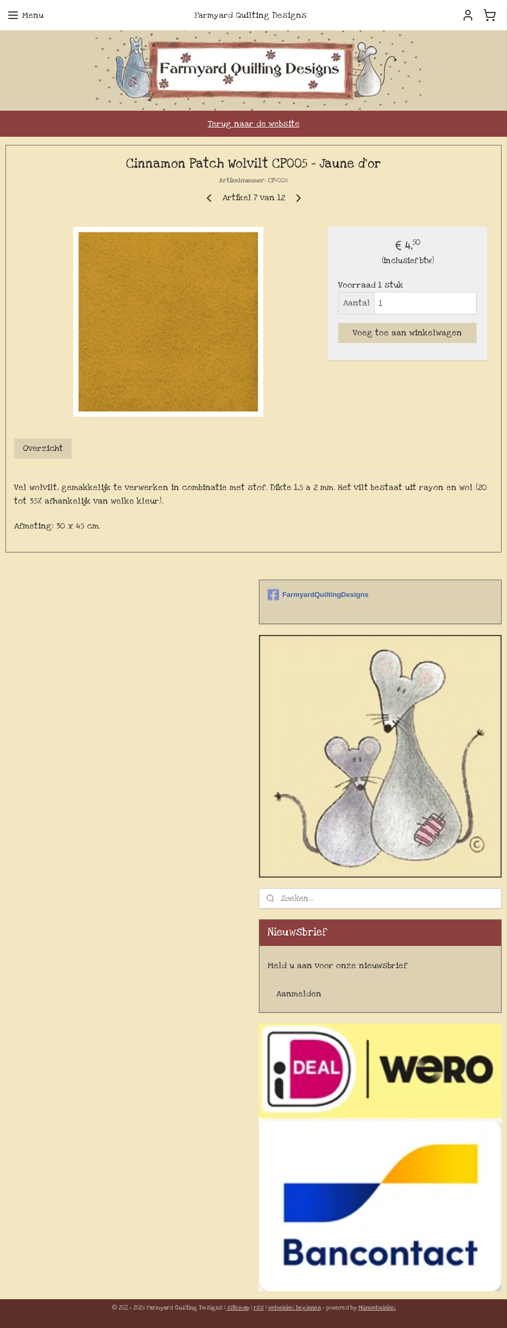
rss (259, 1308)
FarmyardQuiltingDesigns (318, 594)
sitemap (238, 1308)
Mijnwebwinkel (377, 1308)
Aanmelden (298, 993)
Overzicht (43, 447)
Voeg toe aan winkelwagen (407, 332)
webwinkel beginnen (294, 1308)
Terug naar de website (254, 123)
